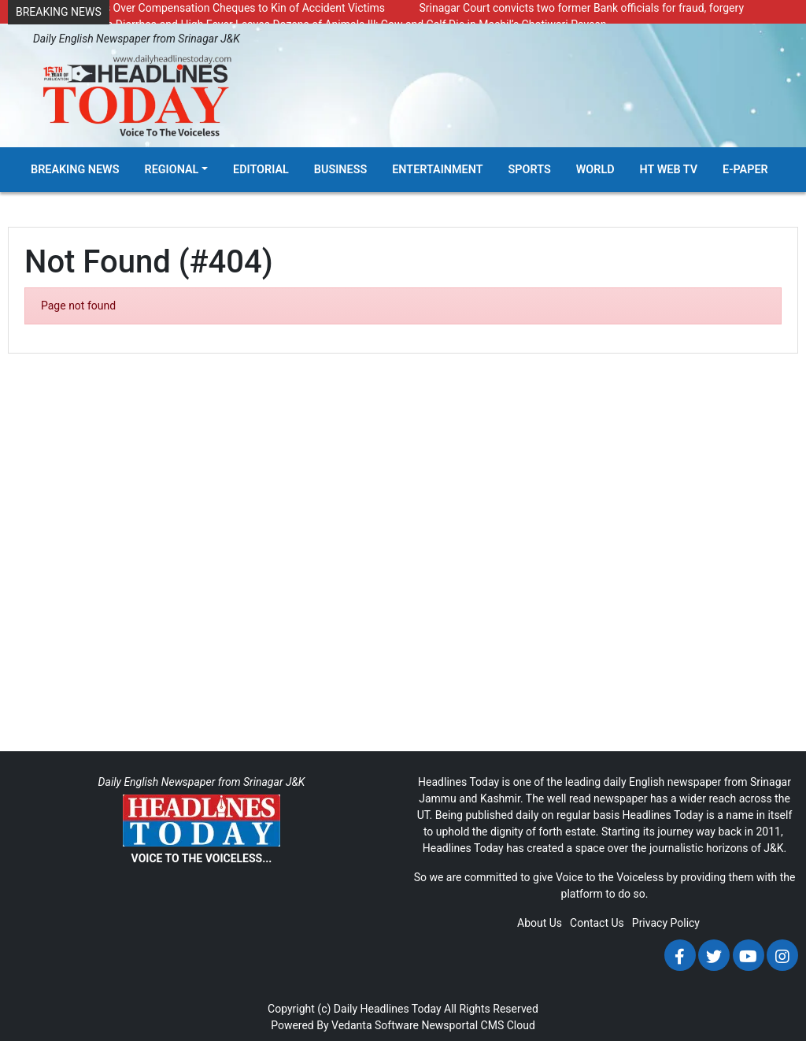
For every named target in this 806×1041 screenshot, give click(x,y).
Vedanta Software (375, 1025)
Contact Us (597, 923)
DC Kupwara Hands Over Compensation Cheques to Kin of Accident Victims (200, 8)
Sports (529, 169)
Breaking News (75, 169)
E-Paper (745, 169)
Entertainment (437, 169)
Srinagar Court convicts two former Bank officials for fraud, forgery (582, 8)
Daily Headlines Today (388, 1008)
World (595, 169)
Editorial (261, 169)
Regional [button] (172, 169)
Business (340, 169)
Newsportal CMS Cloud (477, 1025)
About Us (539, 923)
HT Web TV (668, 169)
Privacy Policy (666, 923)
